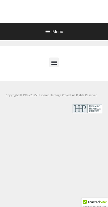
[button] (54, 62)
